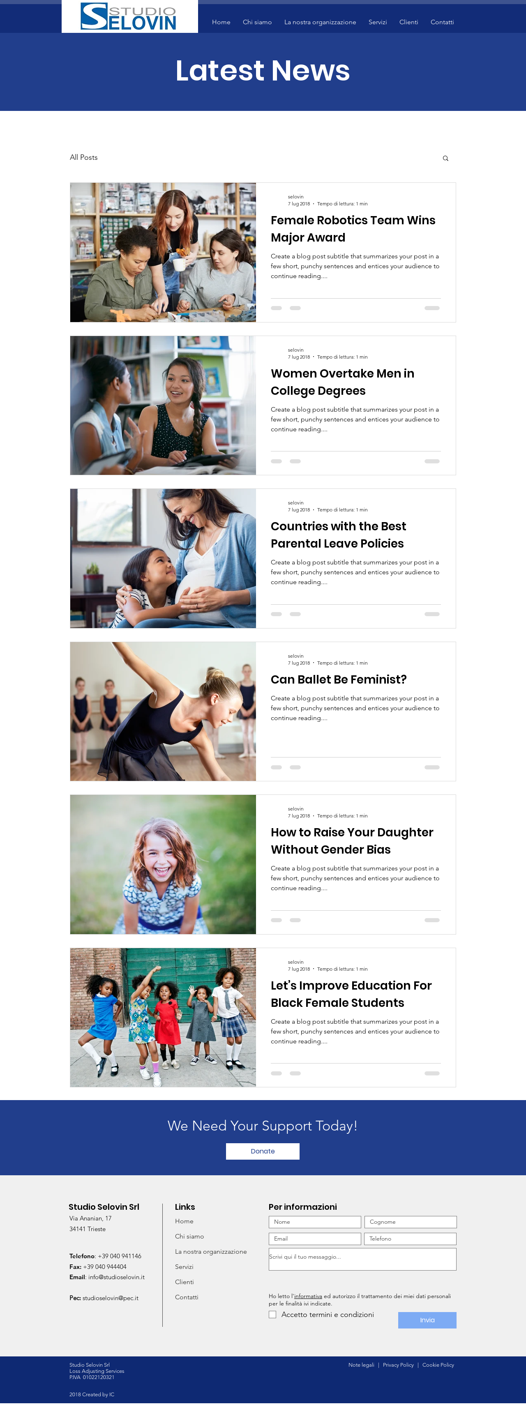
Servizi (184, 1267)
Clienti (184, 1282)
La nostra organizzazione (211, 1251)
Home (184, 1221)
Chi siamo (189, 1236)
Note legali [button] (361, 1365)
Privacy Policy (400, 1365)
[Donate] (263, 1151)
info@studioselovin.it (116, 1277)
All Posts (84, 157)
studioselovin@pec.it (110, 1298)
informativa (308, 1296)
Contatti (186, 1297)
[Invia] (427, 1320)
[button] (320, 22)
